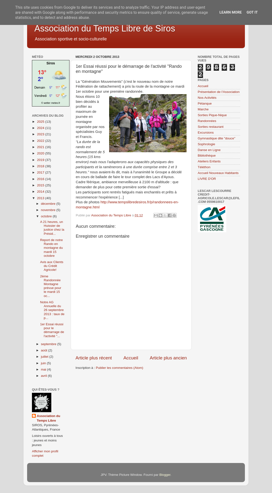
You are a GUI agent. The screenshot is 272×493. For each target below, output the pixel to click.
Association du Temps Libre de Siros (104, 28)
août (44, 350)
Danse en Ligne (209, 150)
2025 (41, 121)
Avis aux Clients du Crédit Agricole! (51, 266)
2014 (41, 191)
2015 (41, 185)
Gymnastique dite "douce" (216, 138)
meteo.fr (55, 103)
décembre (48, 203)
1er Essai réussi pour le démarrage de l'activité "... (52, 330)
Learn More (230, 12)
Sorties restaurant (211, 127)
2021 (41, 147)
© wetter (45, 103)
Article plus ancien (168, 357)
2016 (41, 179)
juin (44, 363)
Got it (252, 12)
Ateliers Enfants (209, 161)
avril (44, 376)
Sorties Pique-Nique (212, 115)
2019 (41, 160)
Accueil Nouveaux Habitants (218, 173)
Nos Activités (207, 97)
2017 (41, 172)
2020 (41, 153)
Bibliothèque (207, 155)
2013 (41, 198)
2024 (41, 128)
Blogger (164, 475)
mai (44, 369)
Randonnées (207, 121)
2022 (41, 141)
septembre (49, 344)
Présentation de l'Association (219, 92)
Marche (203, 109)
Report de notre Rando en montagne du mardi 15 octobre (51, 248)
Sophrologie (206, 144)
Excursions (206, 132)
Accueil (130, 357)
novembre (48, 210)
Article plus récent (94, 357)
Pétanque (205, 103)
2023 (41, 134)
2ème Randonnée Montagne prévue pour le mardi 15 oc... (50, 286)
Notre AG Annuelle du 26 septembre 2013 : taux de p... (52, 310)
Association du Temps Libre (48, 418)
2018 (41, 166)
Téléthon (204, 167)
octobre (47, 216)
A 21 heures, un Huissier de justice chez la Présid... (52, 227)
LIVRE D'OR (207, 179)
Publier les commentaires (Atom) (119, 368)
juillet (45, 356)
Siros (50, 63)
